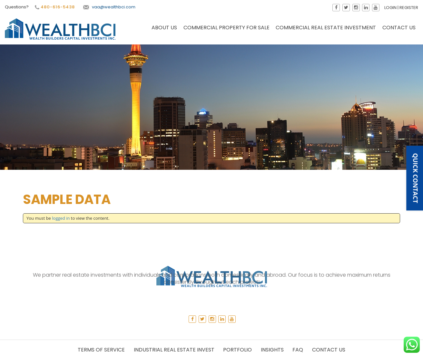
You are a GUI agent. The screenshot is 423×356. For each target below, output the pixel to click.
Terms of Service (101, 349)
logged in (61, 218)
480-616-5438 (54, 7)
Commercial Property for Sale (226, 28)
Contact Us (399, 28)
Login (391, 8)
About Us (164, 28)
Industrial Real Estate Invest (174, 349)
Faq (297, 349)
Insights (272, 349)
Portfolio (237, 349)
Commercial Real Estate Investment (326, 28)
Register (409, 8)
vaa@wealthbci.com (109, 7)
